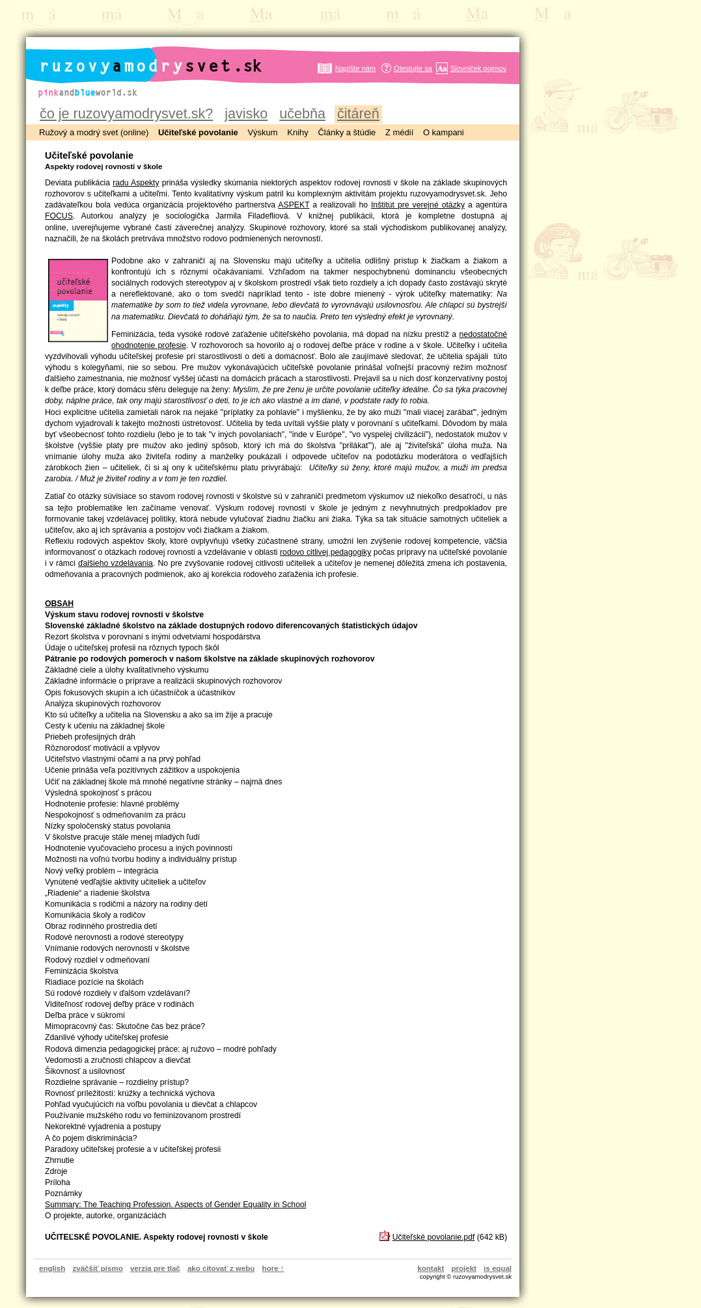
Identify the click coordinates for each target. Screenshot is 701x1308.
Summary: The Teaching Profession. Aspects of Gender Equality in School (175, 1204)
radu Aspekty (136, 182)
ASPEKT (293, 204)
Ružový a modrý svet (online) (93, 132)
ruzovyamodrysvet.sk (135, 55)
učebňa (302, 113)
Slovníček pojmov (478, 68)
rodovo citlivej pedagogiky (325, 552)
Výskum (262, 132)
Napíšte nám (355, 68)
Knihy (298, 132)
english (52, 1268)
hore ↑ (273, 1268)
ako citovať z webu (220, 1268)
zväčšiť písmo (98, 1268)
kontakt (430, 1268)
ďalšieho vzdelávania (115, 563)
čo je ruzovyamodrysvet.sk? (126, 113)
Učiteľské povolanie (198, 132)
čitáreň (358, 113)
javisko (246, 113)
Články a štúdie (347, 132)
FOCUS (59, 215)
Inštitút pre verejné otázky (418, 204)
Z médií (399, 132)
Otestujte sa (413, 68)
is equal (498, 1268)
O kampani (443, 132)
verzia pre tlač (155, 1268)
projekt (464, 1268)
